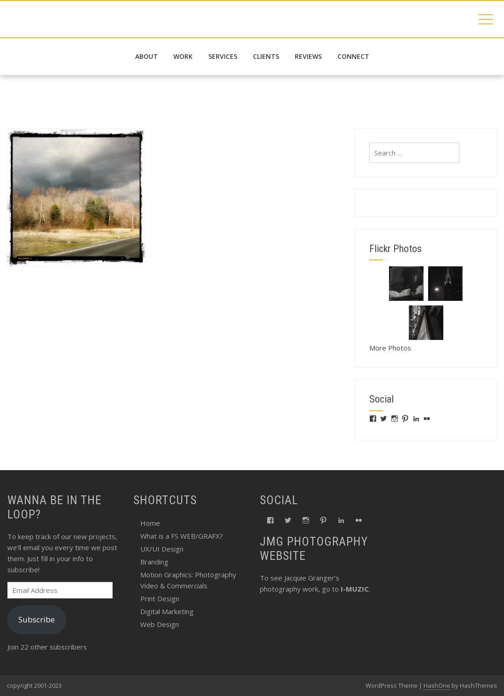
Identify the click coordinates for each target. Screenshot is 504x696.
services (222, 56)
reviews (308, 56)
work (183, 56)
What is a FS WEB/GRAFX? (181, 536)
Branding (154, 561)
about (146, 56)
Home (150, 523)
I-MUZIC (355, 588)
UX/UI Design (161, 548)
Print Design (159, 598)
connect (353, 56)
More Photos (390, 347)
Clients (266, 56)
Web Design (159, 624)
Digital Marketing (167, 611)
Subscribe (36, 619)
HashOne (437, 685)
